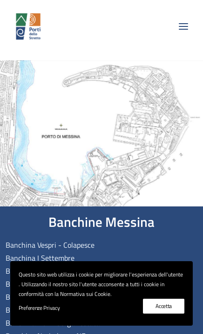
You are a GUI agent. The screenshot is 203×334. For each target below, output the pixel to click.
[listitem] (13, 58)
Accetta (164, 306)
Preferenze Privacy (39, 307)
